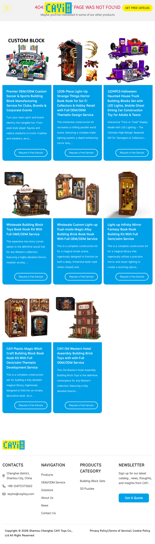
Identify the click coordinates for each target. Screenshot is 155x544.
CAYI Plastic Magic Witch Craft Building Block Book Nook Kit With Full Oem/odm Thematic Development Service (25, 358)
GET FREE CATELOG (137, 8)
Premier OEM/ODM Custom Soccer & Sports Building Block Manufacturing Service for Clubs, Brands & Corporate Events (26, 100)
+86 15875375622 (19, 486)
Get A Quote (134, 498)
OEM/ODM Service (53, 482)
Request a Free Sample (31, 152)
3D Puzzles (87, 489)
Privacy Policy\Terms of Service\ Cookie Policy (120, 530)
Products (47, 475)
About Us (47, 498)
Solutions (47, 490)
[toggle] (6, 8)
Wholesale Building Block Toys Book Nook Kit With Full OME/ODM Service (24, 229)
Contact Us (48, 513)
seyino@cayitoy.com (20, 494)
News (44, 505)
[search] (114, 8)
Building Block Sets (92, 481)
